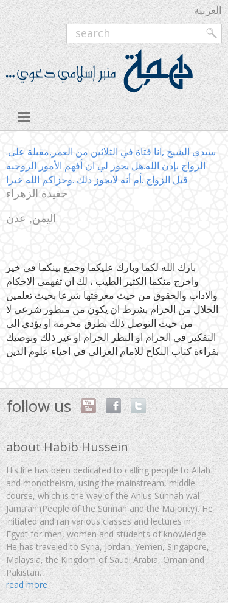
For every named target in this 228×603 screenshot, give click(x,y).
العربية (208, 10)
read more (26, 584)
